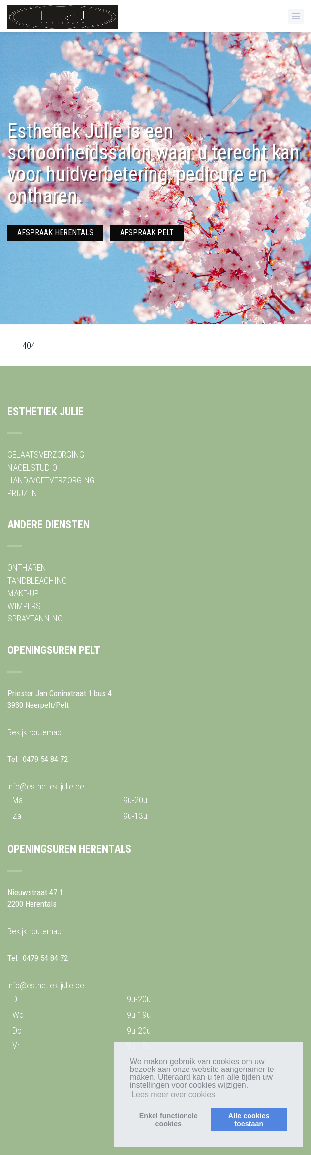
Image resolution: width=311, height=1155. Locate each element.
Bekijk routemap (34, 732)
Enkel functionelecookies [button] (168, 1119)
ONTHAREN (26, 568)
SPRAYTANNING (34, 618)
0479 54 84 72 (45, 759)
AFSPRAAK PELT (147, 232)
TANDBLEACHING (37, 580)
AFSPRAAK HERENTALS (55, 232)
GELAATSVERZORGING (45, 455)
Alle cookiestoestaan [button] (249, 1119)
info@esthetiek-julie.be (45, 786)
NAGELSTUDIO (32, 467)
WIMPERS (24, 606)
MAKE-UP (23, 593)
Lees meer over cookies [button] (173, 1094)
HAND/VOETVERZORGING (50, 480)
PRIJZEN (22, 493)
